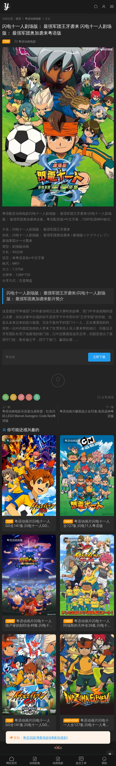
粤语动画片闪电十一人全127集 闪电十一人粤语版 (87, 723)
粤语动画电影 (27, 41)
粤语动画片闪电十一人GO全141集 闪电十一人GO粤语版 (28, 523)
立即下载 (99, 357)
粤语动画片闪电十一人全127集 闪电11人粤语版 (87, 523)
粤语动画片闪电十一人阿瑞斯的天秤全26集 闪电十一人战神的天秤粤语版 (87, 623)
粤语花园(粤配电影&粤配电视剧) (45, 737)
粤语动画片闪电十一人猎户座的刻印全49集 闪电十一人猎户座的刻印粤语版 (29, 623)
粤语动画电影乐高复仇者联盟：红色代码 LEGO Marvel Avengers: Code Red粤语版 (29, 416)
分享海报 (105, 397)
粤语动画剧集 (15, 440)
